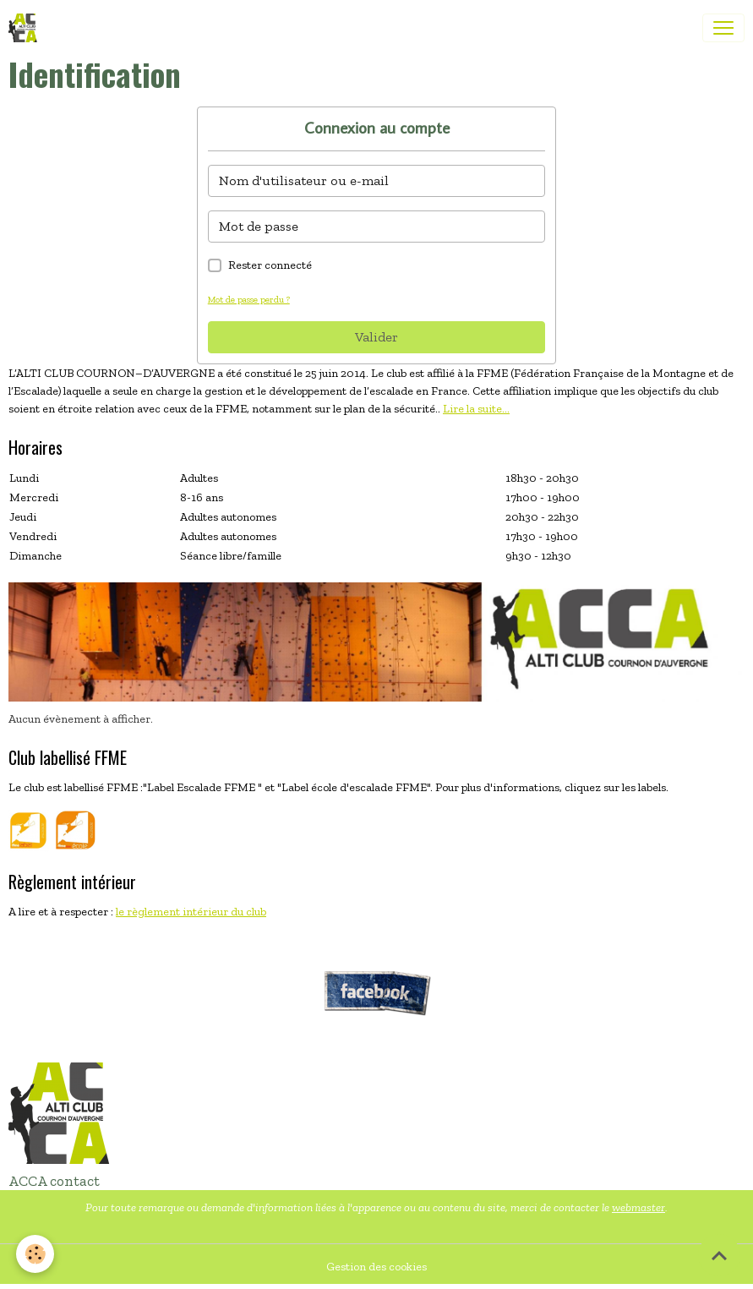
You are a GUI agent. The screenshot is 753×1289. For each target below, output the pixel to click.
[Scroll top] (719, 1255)
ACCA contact (54, 1181)
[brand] (26, 28)
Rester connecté (270, 265)
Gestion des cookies (376, 1266)
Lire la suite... (476, 408)
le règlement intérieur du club (191, 911)
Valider (376, 337)
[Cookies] (36, 1254)
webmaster (638, 1207)
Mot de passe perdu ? (249, 299)
